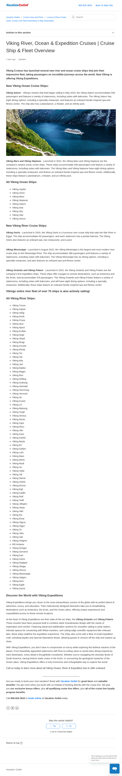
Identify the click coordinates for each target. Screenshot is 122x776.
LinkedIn (17, 708)
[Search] (93, 17)
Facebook (8, 708)
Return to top (14, 743)
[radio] (53, 726)
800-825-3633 (85, 5)
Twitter (12, 708)
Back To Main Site (104, 5)
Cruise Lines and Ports (33, 17)
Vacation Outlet (13, 17)
